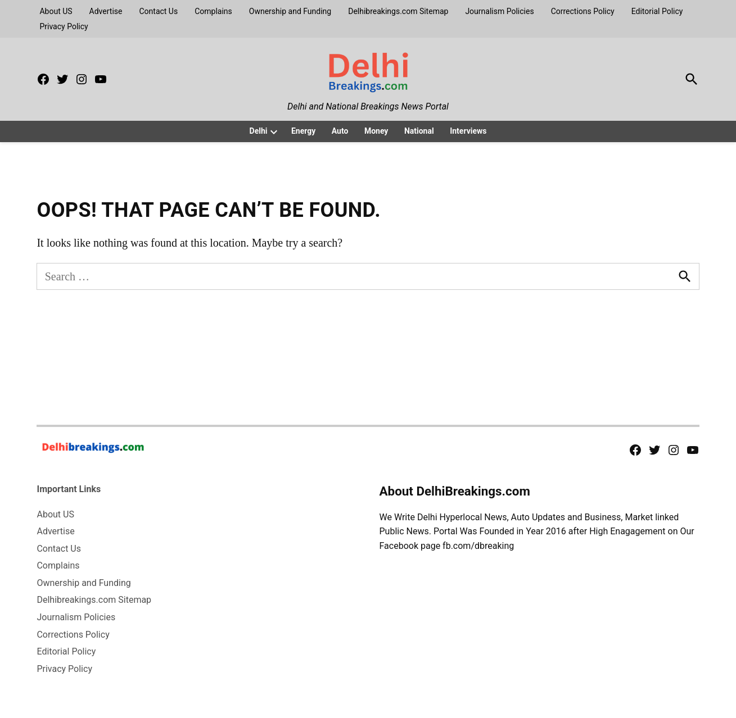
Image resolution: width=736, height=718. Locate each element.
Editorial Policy (657, 11)
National (419, 130)
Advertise (106, 11)
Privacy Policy (63, 26)
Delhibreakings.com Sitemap (398, 11)
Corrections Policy (583, 11)
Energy (303, 130)
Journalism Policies (499, 11)
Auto (340, 130)
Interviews (468, 130)
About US (55, 11)
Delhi (259, 130)
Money (376, 130)
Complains (213, 11)
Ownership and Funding (290, 11)
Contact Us (158, 11)
